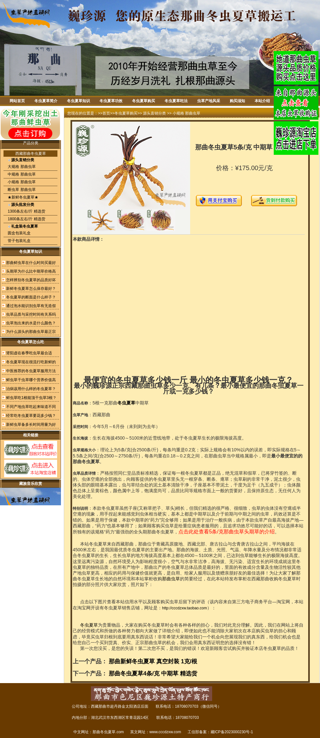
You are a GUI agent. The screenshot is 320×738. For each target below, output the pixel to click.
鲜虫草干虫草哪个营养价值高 (31, 380)
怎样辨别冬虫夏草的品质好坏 (31, 280)
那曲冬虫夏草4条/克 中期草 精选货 (153, 673)
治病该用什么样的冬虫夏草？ (31, 389)
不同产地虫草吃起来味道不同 (31, 406)
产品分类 (30, 143)
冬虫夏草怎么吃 (30, 342)
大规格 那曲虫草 (21, 166)
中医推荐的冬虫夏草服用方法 (31, 371)
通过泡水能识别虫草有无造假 (31, 306)
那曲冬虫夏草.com (108, 732)
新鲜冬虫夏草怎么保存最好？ (31, 288)
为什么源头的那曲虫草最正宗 (31, 331)
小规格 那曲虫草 (21, 182)
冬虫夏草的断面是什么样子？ (31, 297)
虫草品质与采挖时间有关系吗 (31, 314)
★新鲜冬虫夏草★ (22, 197)
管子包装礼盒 (19, 240)
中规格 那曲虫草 (21, 174)
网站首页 (17, 101)
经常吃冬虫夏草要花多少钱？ (31, 415)
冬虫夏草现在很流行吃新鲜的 (31, 362)
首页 (106, 113)
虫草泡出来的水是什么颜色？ (31, 323)
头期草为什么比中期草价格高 (31, 271)
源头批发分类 (22, 204)
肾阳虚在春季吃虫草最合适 (29, 353)
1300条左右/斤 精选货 (26, 211)
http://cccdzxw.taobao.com (184, 608)
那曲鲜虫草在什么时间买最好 (31, 262)
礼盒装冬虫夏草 (24, 226)
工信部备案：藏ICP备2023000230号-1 (220, 732)
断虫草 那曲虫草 (21, 189)
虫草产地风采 (208, 101)
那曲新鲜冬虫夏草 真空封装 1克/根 (153, 661)
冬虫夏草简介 (45, 101)
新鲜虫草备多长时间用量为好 (31, 424)
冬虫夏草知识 (78, 101)
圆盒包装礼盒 (19, 233)
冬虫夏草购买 (143, 101)
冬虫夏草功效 (111, 101)
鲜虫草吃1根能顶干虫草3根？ (31, 397)
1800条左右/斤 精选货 (26, 219)
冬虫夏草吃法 (176, 101)
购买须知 (237, 101)
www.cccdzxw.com (165, 732)
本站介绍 (262, 101)
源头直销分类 (22, 160)
